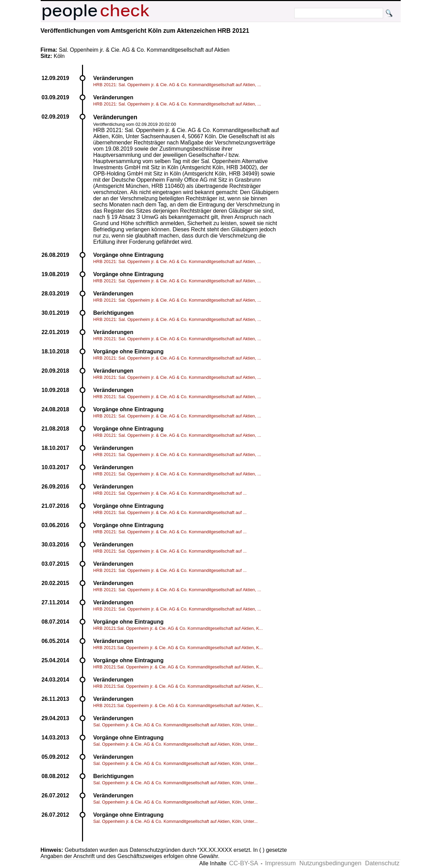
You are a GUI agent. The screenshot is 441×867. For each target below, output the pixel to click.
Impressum (280, 863)
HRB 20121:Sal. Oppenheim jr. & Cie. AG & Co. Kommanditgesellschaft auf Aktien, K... (178, 628)
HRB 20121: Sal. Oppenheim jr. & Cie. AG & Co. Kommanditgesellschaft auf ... (170, 493)
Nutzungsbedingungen (330, 863)
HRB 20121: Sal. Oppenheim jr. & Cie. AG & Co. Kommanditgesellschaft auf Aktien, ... (177, 84)
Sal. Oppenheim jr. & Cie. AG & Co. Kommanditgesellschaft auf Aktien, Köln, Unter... (175, 724)
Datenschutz (382, 863)
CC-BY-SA (243, 863)
